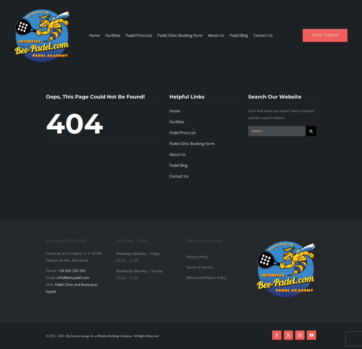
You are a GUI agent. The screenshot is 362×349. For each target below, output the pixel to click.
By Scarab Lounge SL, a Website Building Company (99, 336)
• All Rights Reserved (145, 336)
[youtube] (311, 335)
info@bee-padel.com (73, 277)
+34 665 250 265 (72, 270)
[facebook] (276, 335)
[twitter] (288, 335)
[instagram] (300, 335)
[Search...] (277, 131)
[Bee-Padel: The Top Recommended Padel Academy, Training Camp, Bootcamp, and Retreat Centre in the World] (286, 240)
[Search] (311, 131)
